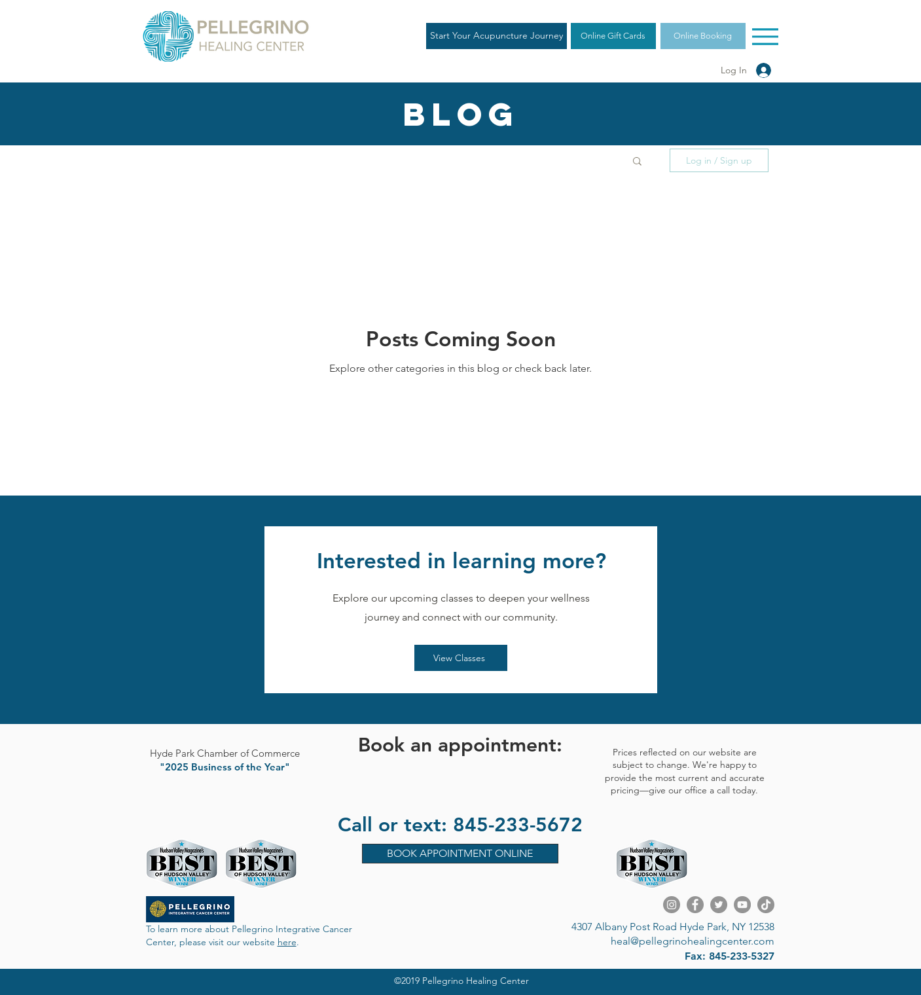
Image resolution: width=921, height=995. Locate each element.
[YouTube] (742, 904)
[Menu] (766, 36)
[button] (637, 162)
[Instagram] (671, 904)
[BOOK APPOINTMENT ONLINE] (460, 853)
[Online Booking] (703, 36)
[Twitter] (718, 904)
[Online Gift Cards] (613, 36)
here (287, 942)
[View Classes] (460, 658)
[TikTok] (765, 904)
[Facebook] (695, 904)
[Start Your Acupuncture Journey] (496, 36)
